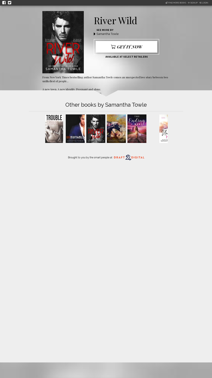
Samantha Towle (108, 33)
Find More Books (175, 3)
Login (203, 3)
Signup (193, 3)
